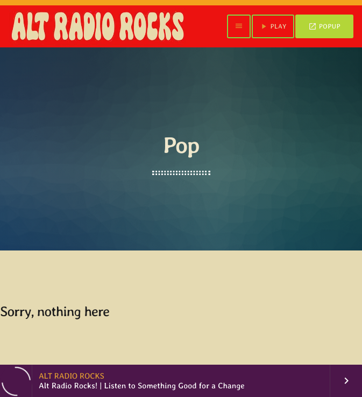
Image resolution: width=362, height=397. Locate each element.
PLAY (272, 26)
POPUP (324, 26)
